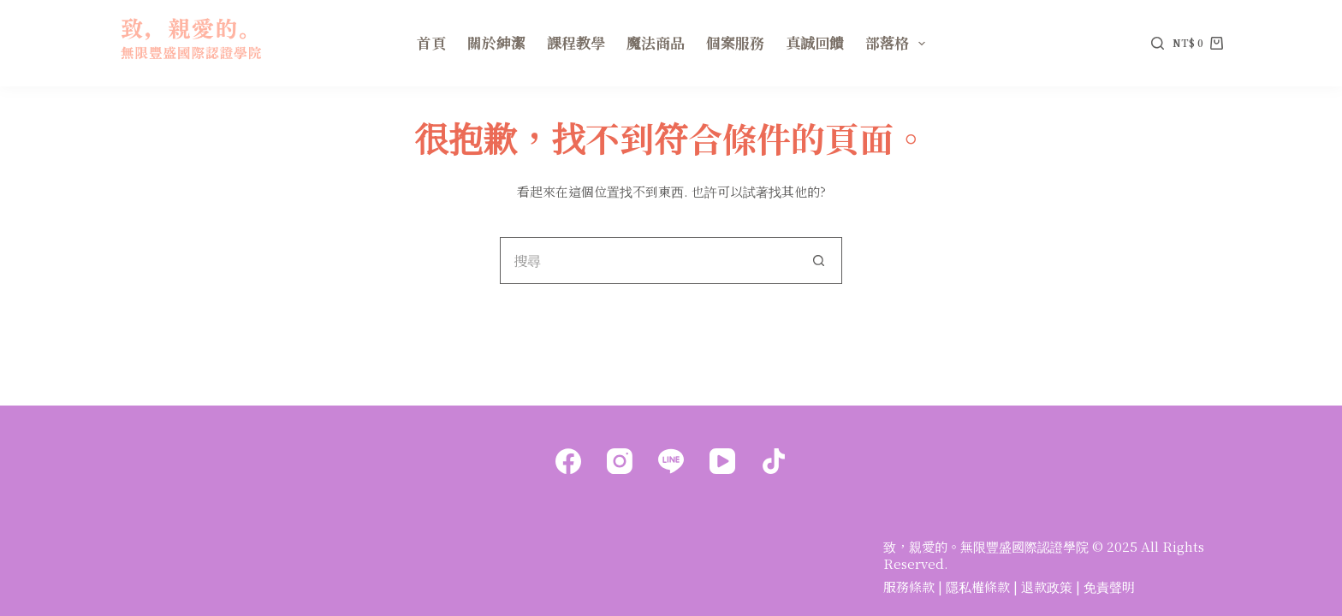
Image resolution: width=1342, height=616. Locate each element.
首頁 (431, 42)
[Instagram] (619, 461)
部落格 (898, 42)
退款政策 (1046, 586)
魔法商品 (655, 42)
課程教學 (576, 42)
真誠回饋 (815, 42)
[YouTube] (722, 461)
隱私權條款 (978, 586)
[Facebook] (568, 461)
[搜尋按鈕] (818, 260)
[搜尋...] (647, 260)
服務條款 (909, 586)
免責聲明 (1109, 586)
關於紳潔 (496, 42)
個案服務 (735, 42)
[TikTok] (774, 461)
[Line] (671, 461)
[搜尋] (1157, 43)
